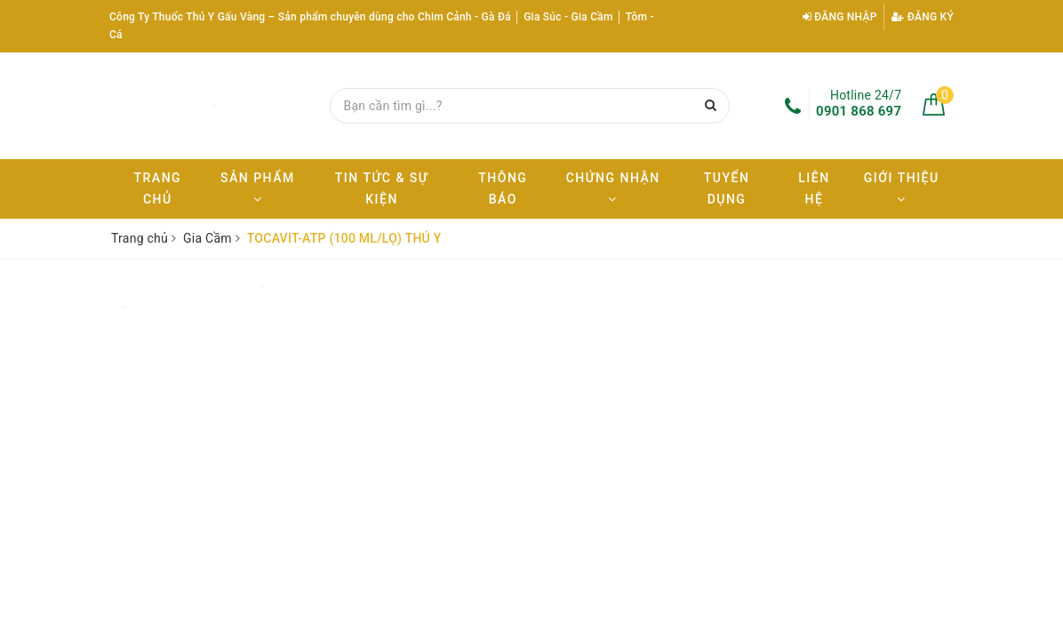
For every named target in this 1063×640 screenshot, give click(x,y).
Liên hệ (813, 188)
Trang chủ (158, 188)
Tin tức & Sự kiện (381, 188)
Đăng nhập (840, 17)
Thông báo (502, 188)
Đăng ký (922, 17)
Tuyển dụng (727, 188)
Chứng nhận (613, 188)
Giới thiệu (901, 188)
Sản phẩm (257, 188)
